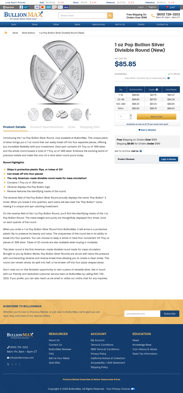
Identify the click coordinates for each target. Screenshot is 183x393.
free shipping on (136, 14)
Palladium (150, 2)
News (136, 340)
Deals (77, 24)
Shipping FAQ (89, 127)
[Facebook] (12, 364)
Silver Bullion (28, 33)
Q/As (71, 127)
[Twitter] (8, 364)
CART (170, 7)
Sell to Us (120, 24)
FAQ (51, 353)
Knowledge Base (142, 344)
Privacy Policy (98, 353)
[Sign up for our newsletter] (142, 313)
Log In (141, 7)
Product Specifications (46, 127)
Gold (42, 2)
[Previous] (25, 114)
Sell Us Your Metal (59, 358)
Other (56, 24)
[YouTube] (19, 364)
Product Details (14, 127)
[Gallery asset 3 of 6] (62, 114)
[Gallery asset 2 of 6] (48, 114)
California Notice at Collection (108, 358)
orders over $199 (137, 17)
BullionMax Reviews (60, 349)
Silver (76, 2)
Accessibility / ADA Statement (108, 362)
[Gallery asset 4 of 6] (76, 114)
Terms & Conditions (102, 344)
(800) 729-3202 (17, 347)
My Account (97, 340)
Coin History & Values (145, 349)
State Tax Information (145, 353)
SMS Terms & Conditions (105, 349)
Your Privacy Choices (120, 389)
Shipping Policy (99, 367)
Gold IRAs (54, 362)
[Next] (90, 114)
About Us (54, 340)
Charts (141, 24)
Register (152, 7)
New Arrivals (98, 24)
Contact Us (162, 24)
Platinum (110, 2)
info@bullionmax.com (22, 357)
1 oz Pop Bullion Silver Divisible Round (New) (61, 33)
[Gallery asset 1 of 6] (58, 72)
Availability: (121, 74)
